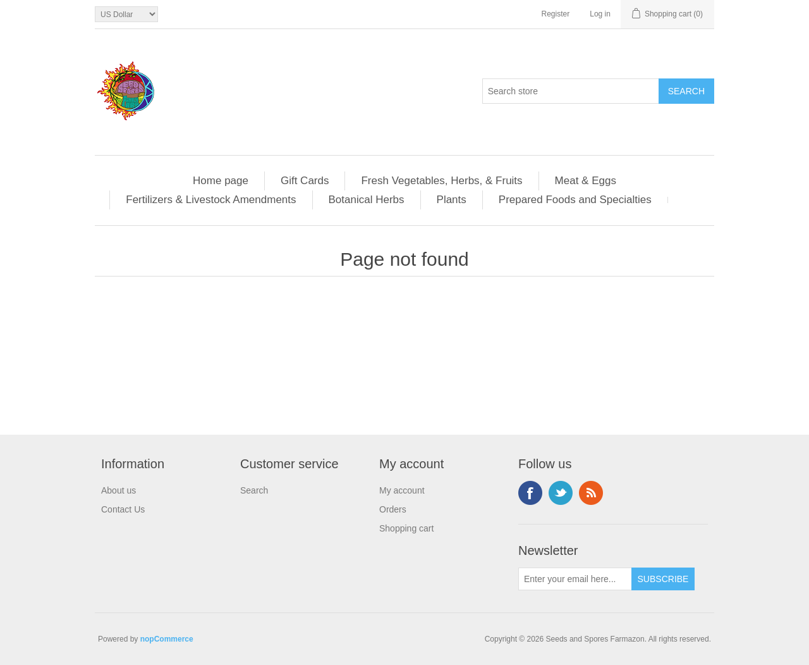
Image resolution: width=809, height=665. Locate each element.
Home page (220, 181)
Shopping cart (406, 528)
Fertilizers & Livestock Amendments (211, 200)
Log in (600, 13)
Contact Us (123, 509)
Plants (451, 200)
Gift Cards (305, 181)
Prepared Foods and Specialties (575, 200)
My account (402, 490)
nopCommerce (166, 639)
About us (118, 490)
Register (556, 13)
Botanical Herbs (366, 200)
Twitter (561, 493)
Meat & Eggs (585, 181)
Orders (392, 509)
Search (254, 490)
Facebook (530, 493)
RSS (591, 493)
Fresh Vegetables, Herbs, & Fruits (441, 181)
